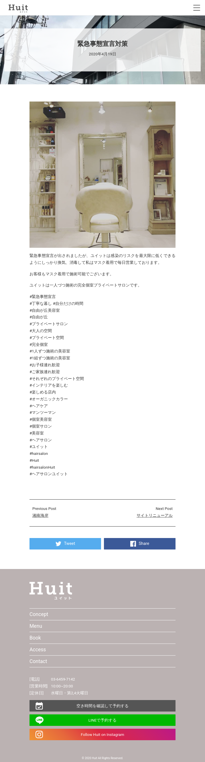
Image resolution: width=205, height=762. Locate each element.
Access (37, 649)
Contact (38, 661)
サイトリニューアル (155, 515)
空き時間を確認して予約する (102, 705)
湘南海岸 (40, 515)
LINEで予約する (102, 720)
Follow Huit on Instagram (102, 734)
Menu (35, 626)
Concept (38, 614)
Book (35, 638)
